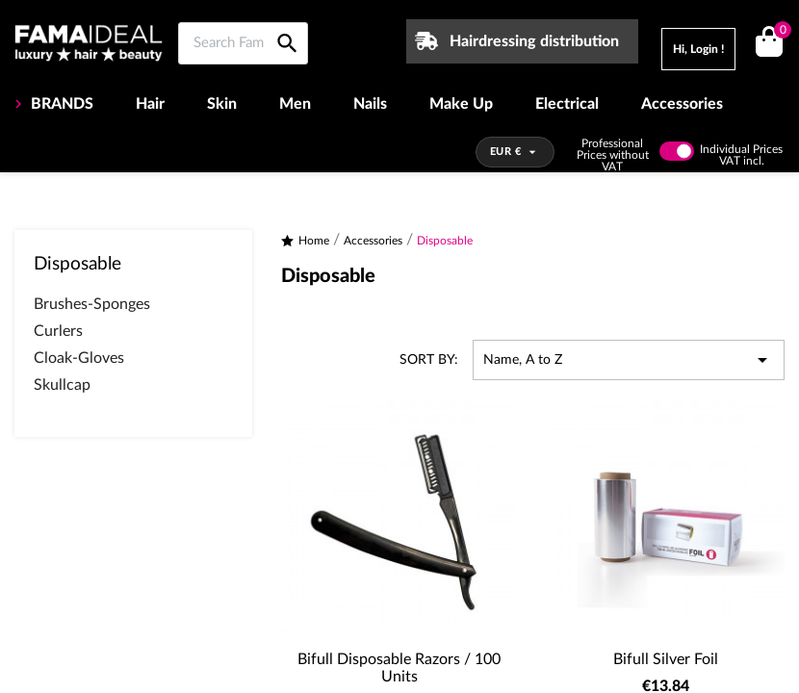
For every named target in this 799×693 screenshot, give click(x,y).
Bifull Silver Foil (665, 659)
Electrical (567, 104)
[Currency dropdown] (515, 152)
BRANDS (60, 104)
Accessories (682, 104)
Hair (150, 104)
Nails (370, 104)
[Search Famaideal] (243, 43)
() (779, 32)
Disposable (77, 264)
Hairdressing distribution (534, 41)
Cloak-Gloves (79, 358)
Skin (222, 104)
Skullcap (62, 385)
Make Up (461, 104)
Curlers (58, 331)
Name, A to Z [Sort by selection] (628, 360)
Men (295, 104)
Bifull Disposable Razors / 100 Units (399, 668)
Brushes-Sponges (92, 304)
